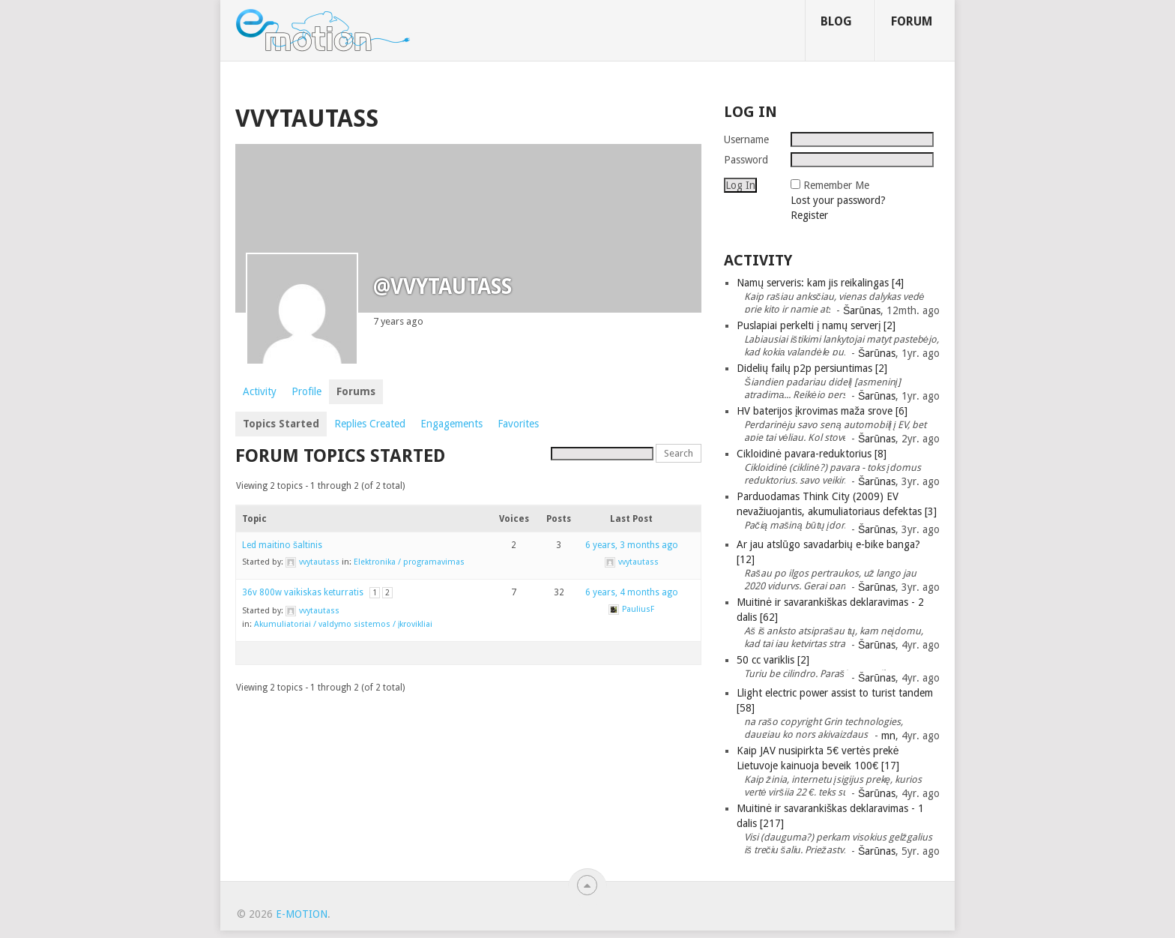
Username (746, 139)
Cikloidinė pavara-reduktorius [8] (811, 454)
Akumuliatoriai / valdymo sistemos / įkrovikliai (343, 624)
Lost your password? (838, 200)
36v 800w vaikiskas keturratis (302, 592)
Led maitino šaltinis (282, 545)
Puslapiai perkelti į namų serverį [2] (816, 325)
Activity (260, 391)
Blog (836, 21)
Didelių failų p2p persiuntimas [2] (812, 368)
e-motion (301, 914)
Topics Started (281, 424)
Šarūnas (862, 310)
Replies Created (369, 424)
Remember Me (836, 185)
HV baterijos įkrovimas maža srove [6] (822, 411)
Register (809, 215)
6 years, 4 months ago (631, 592)
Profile (306, 391)
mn (888, 736)
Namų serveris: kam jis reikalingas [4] (820, 283)
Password (746, 160)
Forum (911, 21)
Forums (355, 391)
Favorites (518, 424)
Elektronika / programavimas (409, 562)
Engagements (451, 424)
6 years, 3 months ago (631, 545)
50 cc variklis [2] (773, 660)
